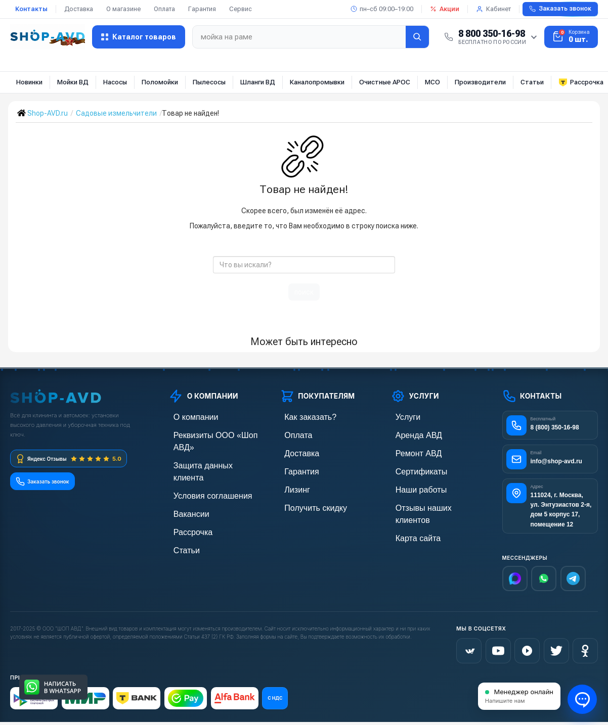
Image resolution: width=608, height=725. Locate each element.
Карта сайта (410, 519)
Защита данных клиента (207, 451)
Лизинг (291, 485)
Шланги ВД (257, 82)
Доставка (78, 9)
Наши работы (412, 485)
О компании (187, 416)
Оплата (164, 9)
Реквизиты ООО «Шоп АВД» (214, 434)
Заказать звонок (560, 8)
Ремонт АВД (410, 451)
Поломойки (160, 82)
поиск (304, 292)
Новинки (29, 82)
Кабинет (493, 9)
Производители (480, 82)
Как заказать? (302, 416)
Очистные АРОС (384, 82)
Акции (444, 9)
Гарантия (202, 9)
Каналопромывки (317, 82)
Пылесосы (209, 82)
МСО (432, 82)
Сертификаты (413, 468)
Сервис (240, 9)
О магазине (123, 9)
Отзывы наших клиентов (430, 502)
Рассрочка (185, 502)
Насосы (115, 82)
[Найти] (417, 37)
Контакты (31, 9)
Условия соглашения (202, 468)
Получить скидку (306, 502)
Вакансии (184, 485)
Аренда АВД (410, 434)
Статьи (532, 82)
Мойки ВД (73, 82)
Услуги (401, 416)
